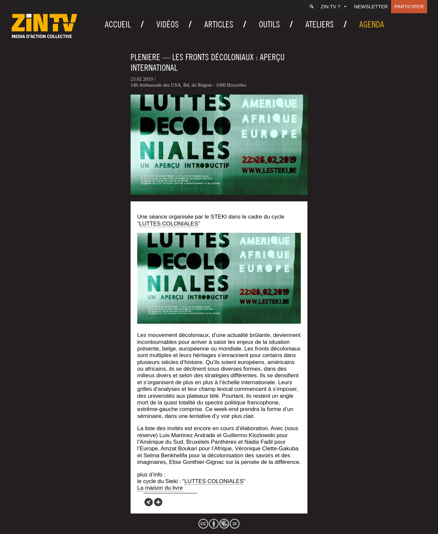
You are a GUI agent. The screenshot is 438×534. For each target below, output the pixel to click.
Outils (269, 24)
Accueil (118, 24)
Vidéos (167, 24)
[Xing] (148, 502)
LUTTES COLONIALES (168, 224)
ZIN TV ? (334, 6)
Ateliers (319, 24)
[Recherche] (311, 6)
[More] (158, 502)
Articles (218, 24)
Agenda (371, 24)
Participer (409, 6)
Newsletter (371, 6)
